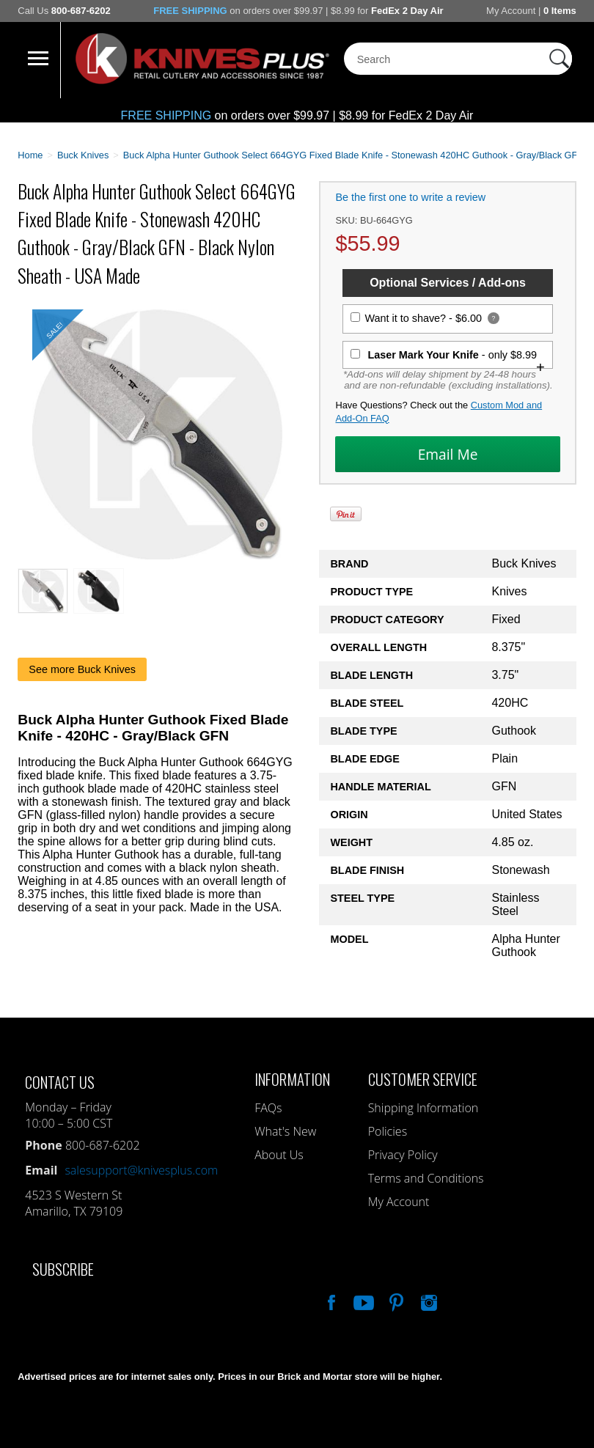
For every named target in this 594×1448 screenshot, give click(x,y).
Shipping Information (423, 1108)
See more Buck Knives (82, 669)
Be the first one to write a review (410, 197)
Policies (387, 1131)
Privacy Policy (403, 1155)
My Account (510, 10)
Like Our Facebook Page (330, 1300)
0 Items (559, 10)
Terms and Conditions (426, 1178)
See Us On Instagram (427, 1300)
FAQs (268, 1108)
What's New (285, 1131)
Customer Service (422, 1078)
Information (292, 1078)
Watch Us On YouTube (362, 1300)
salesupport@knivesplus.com (141, 1170)
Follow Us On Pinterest (395, 1300)
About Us (278, 1155)
